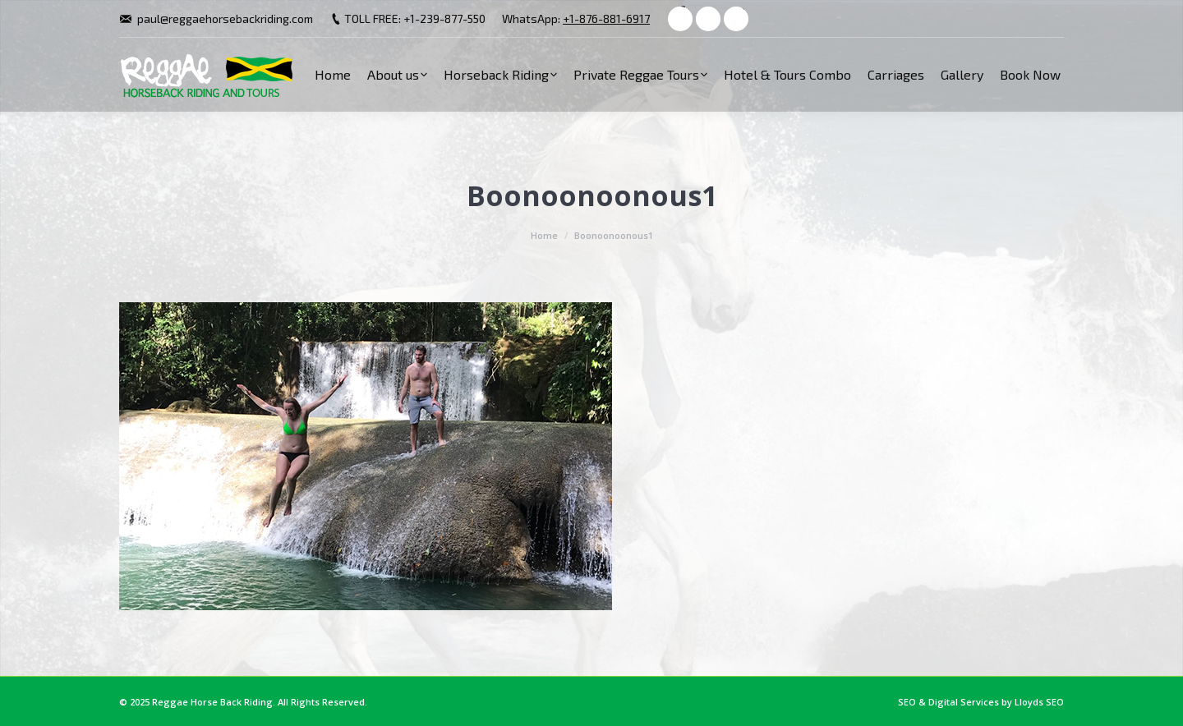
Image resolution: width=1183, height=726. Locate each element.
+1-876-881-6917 (606, 18)
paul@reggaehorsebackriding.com (225, 18)
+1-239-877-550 (444, 18)
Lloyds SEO (1039, 702)
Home (544, 235)
